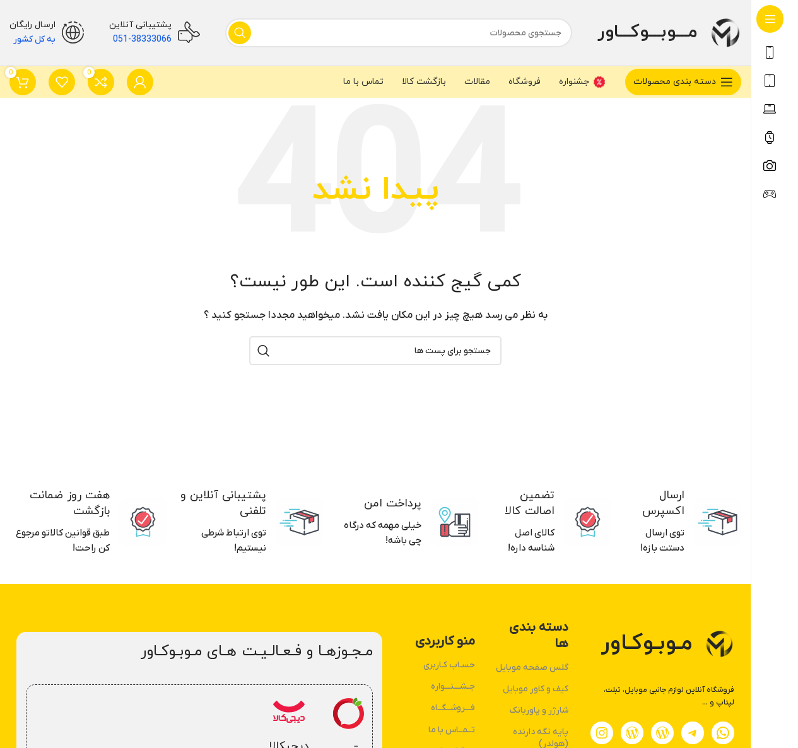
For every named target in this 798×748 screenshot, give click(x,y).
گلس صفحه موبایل (532, 668)
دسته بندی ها (538, 635)
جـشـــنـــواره (453, 686)
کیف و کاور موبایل (535, 689)
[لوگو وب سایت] (725, 32)
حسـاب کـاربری (449, 665)
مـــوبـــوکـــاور (647, 32)
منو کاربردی (445, 641)
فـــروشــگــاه (453, 708)
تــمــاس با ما (451, 730)
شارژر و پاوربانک (538, 710)
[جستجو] (398, 32)
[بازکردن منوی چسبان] (683, 82)
